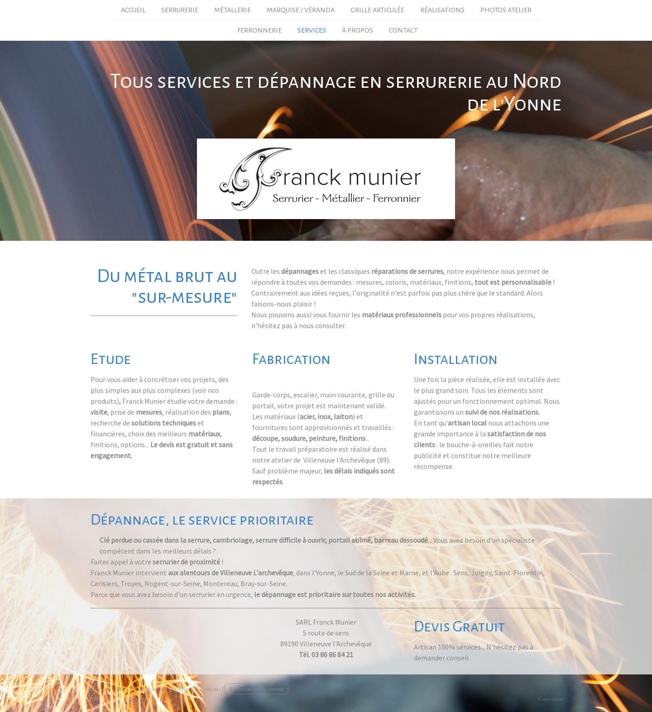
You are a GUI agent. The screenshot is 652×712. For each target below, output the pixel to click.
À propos (357, 31)
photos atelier (506, 10)
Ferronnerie (259, 31)
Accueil (133, 10)
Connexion (551, 698)
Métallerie (232, 10)
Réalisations (442, 10)
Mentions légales (106, 689)
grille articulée (377, 10)
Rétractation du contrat (256, 689)
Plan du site (207, 689)
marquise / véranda (301, 10)
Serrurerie (179, 10)
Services (311, 31)
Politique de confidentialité (159, 689)
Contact (403, 31)
